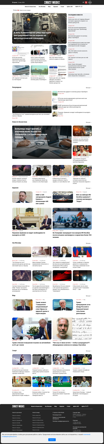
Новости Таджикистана (38, 427)
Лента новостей (36, 415)
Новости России (36, 418)
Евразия (55, 6)
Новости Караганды (17, 425)
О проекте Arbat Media (58, 412)
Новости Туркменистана (38, 425)
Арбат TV (78, 6)
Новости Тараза (16, 427)
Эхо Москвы (42, 6)
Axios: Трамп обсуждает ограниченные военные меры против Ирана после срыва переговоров (77, 66)
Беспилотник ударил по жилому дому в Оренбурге (77, 36)
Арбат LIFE (70, 6)
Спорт (62, 6)
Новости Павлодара (17, 430)
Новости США (35, 430)
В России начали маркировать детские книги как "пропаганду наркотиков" (77, 29)
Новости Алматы (16, 415)
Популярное (16, 87)
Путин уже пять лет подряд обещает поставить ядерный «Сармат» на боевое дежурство (79, 20)
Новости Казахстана (30, 6)
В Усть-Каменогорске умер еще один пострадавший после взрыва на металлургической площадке (79, 44)
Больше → (89, 87)
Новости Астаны (16, 418)
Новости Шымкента (17, 420)
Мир (49, 6)
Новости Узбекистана (37, 420)
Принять (52, 439)
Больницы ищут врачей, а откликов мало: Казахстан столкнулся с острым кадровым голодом (78, 75)
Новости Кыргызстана (38, 422)
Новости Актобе (16, 423)
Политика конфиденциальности (61, 421)
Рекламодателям (57, 415)
